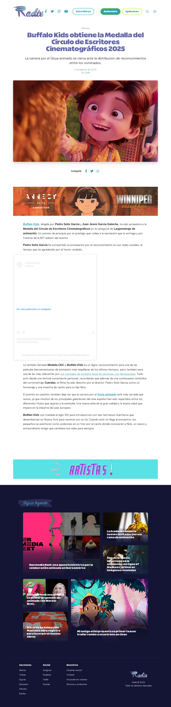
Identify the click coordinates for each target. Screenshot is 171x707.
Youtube (46, 684)
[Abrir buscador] (147, 11)
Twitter (46, 679)
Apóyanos (132, 11)
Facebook (47, 675)
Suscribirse (83, 11)
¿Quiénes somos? (74, 670)
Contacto (70, 675)
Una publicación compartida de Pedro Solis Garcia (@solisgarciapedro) (55, 355)
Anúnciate (110, 11)
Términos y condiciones (77, 684)
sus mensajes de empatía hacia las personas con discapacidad (97, 374)
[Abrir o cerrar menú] (155, 11)
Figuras (22, 679)
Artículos (23, 689)
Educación (23, 684)
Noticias (22, 670)
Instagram (47, 670)
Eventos (22, 693)
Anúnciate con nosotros (77, 679)
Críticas (22, 675)
